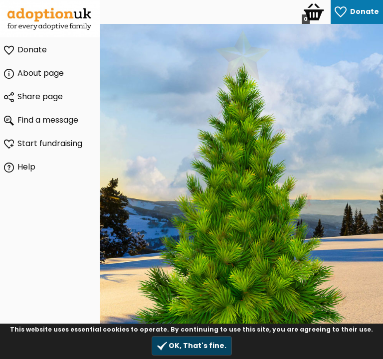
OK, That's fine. (191, 346)
